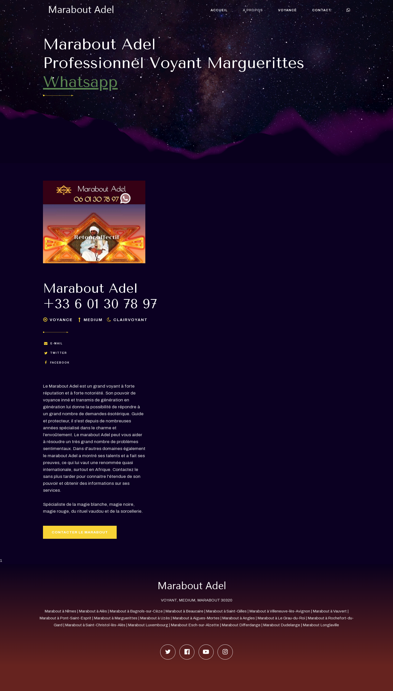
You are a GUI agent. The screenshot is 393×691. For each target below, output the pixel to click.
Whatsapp (80, 82)
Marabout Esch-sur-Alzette (195, 625)
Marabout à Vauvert (330, 611)
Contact (321, 10)
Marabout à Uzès (155, 618)
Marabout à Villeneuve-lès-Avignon (279, 611)
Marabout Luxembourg (148, 625)
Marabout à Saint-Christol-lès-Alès (95, 625)
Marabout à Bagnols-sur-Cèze (136, 611)
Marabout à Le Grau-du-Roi (281, 618)
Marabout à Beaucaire (184, 611)
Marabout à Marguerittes (115, 618)
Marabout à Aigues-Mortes (196, 618)
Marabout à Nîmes (60, 611)
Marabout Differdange (241, 625)
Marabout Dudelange (281, 625)
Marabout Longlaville (321, 625)
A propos (253, 10)
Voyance (287, 10)
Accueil (219, 10)
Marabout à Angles (238, 618)
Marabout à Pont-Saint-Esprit (65, 618)
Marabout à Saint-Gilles (226, 611)
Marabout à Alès (93, 611)
